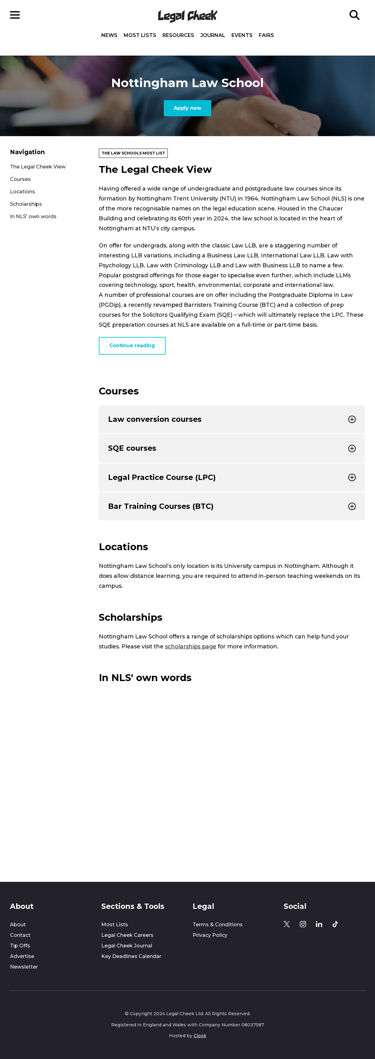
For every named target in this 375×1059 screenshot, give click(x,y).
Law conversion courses (232, 419)
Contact (20, 935)
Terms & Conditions (218, 925)
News (109, 35)
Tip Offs (20, 946)
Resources (178, 35)
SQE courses (232, 448)
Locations (22, 192)
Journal (212, 35)
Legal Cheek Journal (126, 946)
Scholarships (26, 204)
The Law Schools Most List (133, 153)
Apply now (187, 108)
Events (242, 35)
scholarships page (190, 646)
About (18, 925)
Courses (20, 179)
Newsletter (24, 967)
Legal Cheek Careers (127, 935)
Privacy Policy (210, 935)
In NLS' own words (33, 216)
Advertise (22, 956)
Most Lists (140, 35)
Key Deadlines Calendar (131, 956)
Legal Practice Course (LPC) (232, 477)
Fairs (266, 35)
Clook (200, 1035)
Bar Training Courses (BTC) (232, 506)
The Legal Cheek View (38, 167)
